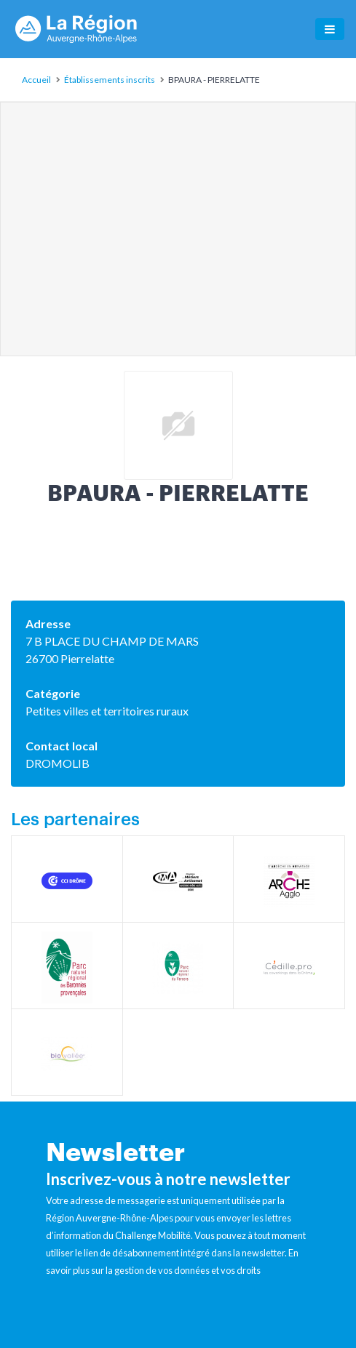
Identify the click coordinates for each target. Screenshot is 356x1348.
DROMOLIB (57, 763)
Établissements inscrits (109, 79)
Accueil (36, 79)
